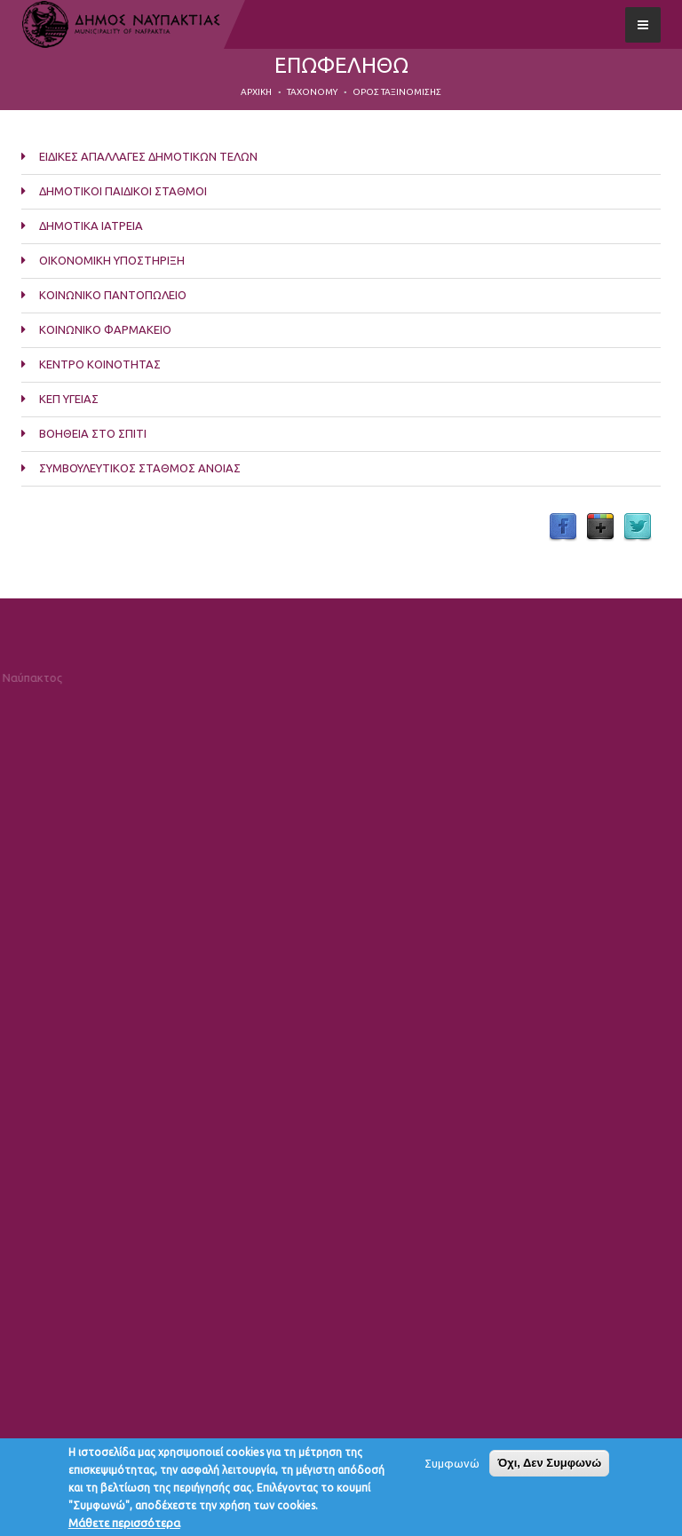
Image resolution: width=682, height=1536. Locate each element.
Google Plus (600, 527)
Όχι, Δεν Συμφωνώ (549, 1467)
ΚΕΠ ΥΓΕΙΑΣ (69, 398)
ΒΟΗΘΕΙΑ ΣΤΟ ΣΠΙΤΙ (93, 433)
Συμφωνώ (452, 1467)
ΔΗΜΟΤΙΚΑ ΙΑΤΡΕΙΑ (91, 225)
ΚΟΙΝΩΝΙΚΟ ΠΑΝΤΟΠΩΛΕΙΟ (112, 295)
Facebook (563, 527)
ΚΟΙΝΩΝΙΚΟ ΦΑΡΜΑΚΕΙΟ (105, 329)
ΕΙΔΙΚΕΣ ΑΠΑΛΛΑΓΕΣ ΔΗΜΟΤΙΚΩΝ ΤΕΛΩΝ (148, 156)
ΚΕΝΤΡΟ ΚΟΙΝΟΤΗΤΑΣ (100, 364)
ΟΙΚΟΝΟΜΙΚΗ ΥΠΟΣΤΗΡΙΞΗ (112, 260)
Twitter (637, 527)
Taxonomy (312, 92)
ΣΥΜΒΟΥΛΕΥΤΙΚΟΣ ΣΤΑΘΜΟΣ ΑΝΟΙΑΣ (140, 468)
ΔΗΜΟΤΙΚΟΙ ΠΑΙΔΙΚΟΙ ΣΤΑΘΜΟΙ (123, 191)
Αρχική (256, 92)
